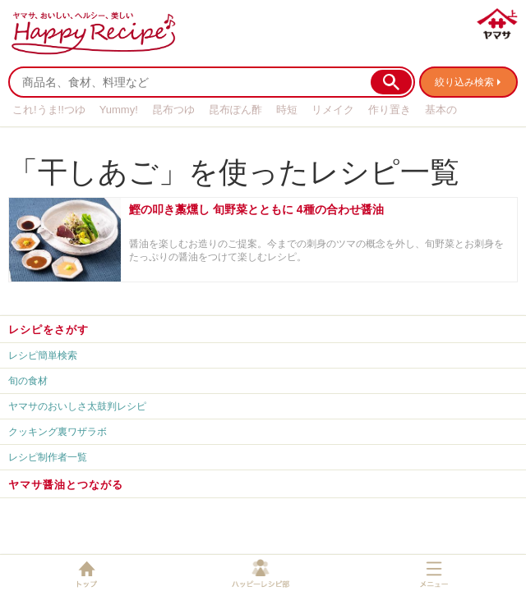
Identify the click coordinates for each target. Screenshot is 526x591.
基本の (441, 109)
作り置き (389, 109)
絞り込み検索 (464, 82)
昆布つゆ (173, 109)
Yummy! (118, 109)
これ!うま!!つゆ (48, 109)
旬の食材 (28, 381)
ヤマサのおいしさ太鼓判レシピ (77, 406)
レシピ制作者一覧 (47, 457)
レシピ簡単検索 (42, 355)
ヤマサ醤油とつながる (65, 485)
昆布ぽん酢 (235, 109)
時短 (287, 109)
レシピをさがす (48, 329)
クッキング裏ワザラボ (57, 432)
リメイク (332, 109)
